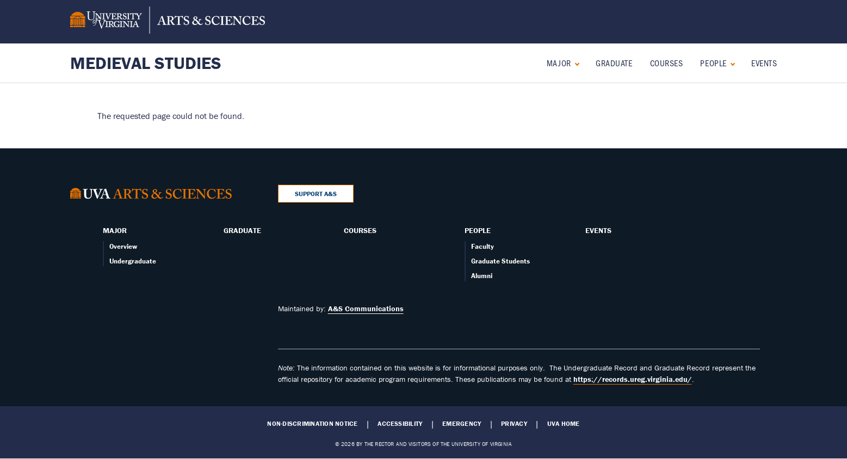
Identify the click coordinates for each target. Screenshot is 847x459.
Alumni (481, 275)
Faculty (482, 246)
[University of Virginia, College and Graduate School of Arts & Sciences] (167, 22)
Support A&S (316, 194)
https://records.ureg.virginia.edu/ (632, 379)
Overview (123, 246)
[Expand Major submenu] (574, 62)
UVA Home (563, 423)
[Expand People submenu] (730, 62)
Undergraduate (132, 261)
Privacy (514, 423)
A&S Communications (366, 308)
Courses (666, 62)
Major (559, 62)
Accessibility (400, 423)
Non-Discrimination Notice (312, 423)
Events (764, 62)
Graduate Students (500, 261)
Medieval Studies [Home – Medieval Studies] (145, 62)
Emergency (461, 423)
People (713, 62)
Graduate (614, 62)
